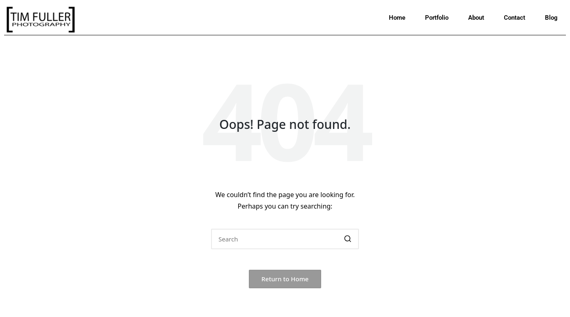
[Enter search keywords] (285, 239)
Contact (514, 17)
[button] (347, 239)
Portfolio (436, 17)
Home (397, 17)
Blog (551, 17)
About (476, 17)
